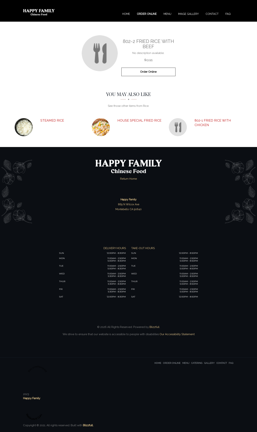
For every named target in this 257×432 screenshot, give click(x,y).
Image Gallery (188, 14)
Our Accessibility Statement (177, 334)
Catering (196, 363)
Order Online (147, 14)
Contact (212, 14)
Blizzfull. (88, 425)
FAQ (228, 14)
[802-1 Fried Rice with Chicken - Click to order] (179, 127)
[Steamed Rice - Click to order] (24, 127)
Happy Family (31, 398)
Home (126, 14)
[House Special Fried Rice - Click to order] (102, 127)
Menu (167, 14)
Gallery (209, 363)
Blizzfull (154, 327)
